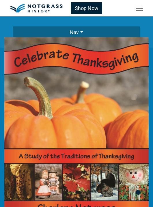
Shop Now (86, 8)
